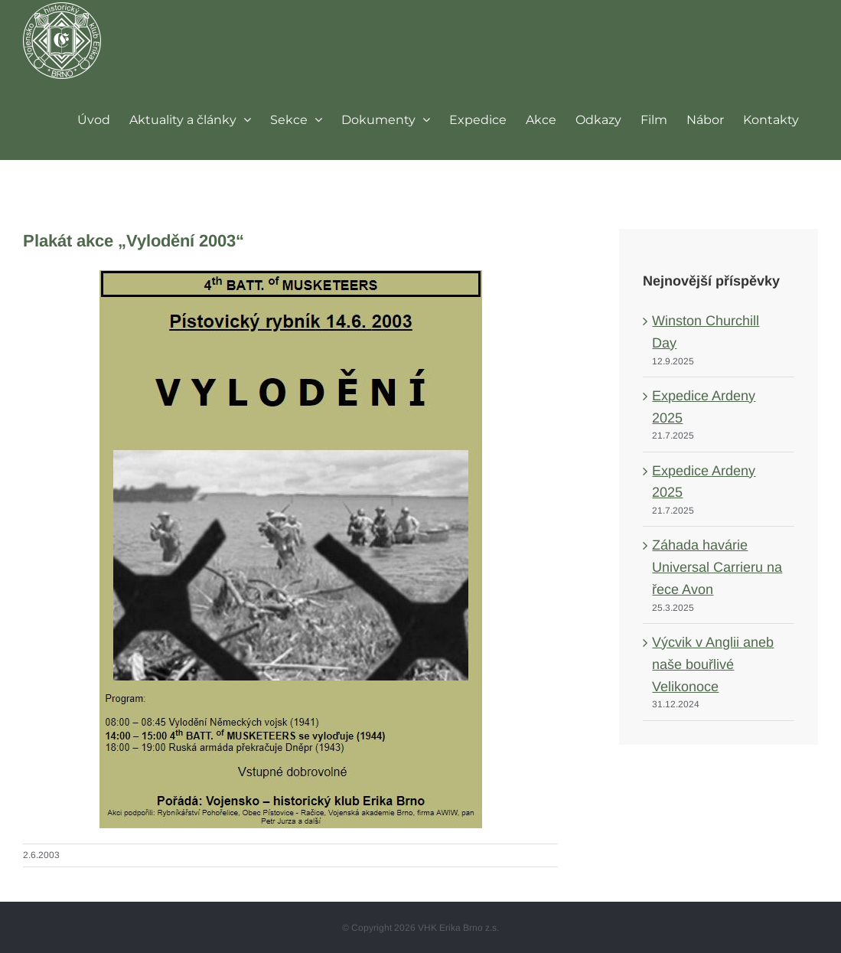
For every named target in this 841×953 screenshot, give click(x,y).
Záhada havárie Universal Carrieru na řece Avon (717, 567)
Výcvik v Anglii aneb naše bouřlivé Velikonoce (713, 664)
